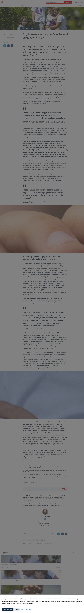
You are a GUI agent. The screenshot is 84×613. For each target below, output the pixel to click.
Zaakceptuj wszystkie (7, 609)
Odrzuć (17, 609)
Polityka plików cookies (26, 609)
